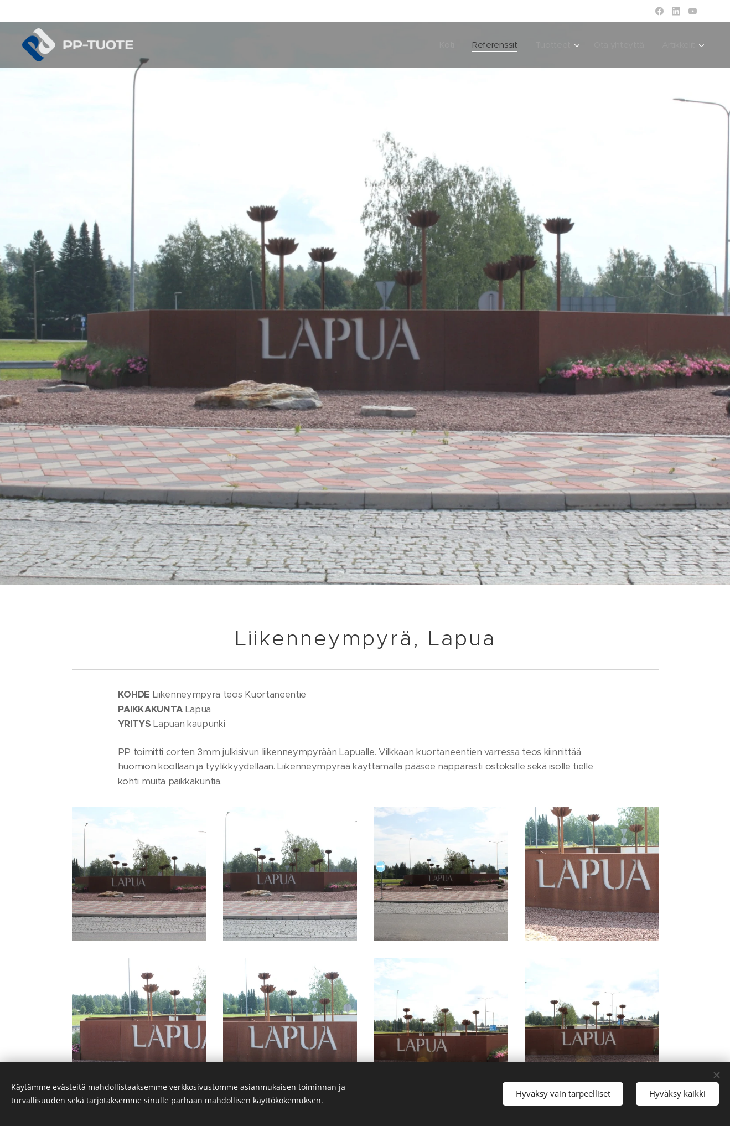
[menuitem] (442, 45)
